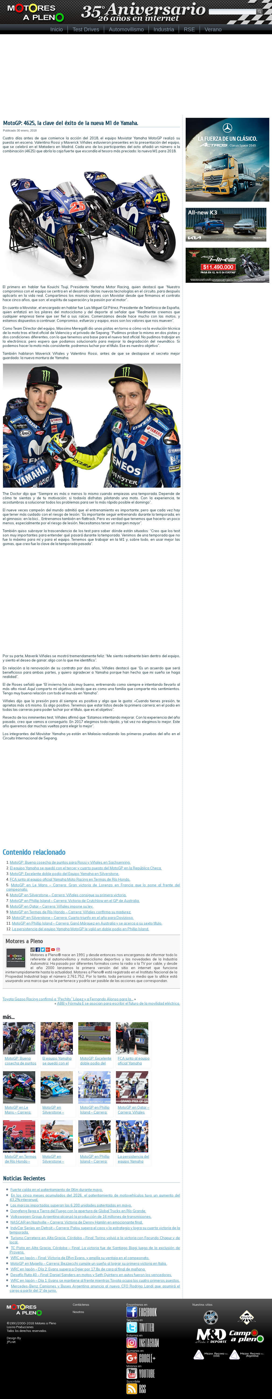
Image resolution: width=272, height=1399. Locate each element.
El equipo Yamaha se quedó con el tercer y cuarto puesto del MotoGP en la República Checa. (86, 868)
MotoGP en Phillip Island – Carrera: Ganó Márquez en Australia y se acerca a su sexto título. (87, 923)
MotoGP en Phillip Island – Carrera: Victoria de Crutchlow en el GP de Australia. (75, 900)
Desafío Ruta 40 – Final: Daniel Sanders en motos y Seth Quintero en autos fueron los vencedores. (91, 1275)
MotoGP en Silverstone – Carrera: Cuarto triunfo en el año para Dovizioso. (73, 917)
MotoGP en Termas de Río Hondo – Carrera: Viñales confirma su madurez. (70, 912)
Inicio (56, 29)
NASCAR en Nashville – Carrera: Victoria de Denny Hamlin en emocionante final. (76, 1222)
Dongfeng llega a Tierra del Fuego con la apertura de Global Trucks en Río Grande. (78, 1211)
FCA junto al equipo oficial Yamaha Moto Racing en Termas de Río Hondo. (70, 879)
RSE (189, 29)
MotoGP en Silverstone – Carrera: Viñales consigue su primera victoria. (68, 895)
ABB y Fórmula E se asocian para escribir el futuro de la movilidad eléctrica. (118, 1003)
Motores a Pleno (24, 941)
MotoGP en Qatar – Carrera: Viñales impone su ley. (51, 906)
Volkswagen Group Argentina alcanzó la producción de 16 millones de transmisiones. (80, 1216)
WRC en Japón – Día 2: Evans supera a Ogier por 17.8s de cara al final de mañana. (78, 1269)
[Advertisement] (136, 74)
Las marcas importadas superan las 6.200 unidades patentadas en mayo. (71, 1205)
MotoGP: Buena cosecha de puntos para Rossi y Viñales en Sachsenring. (70, 862)
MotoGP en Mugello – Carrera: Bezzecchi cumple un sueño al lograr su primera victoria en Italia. (88, 1263)
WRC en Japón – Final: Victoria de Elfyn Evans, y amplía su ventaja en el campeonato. (79, 1258)
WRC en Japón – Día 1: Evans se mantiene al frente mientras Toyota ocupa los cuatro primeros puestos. (95, 1280)
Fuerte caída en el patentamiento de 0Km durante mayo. (56, 1189)
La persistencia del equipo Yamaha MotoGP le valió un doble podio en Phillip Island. (80, 929)
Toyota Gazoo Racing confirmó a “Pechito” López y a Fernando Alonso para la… (68, 999)
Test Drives (86, 29)
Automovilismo (126, 29)
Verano (213, 29)
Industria (164, 29)
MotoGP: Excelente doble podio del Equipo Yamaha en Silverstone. (64, 873)
